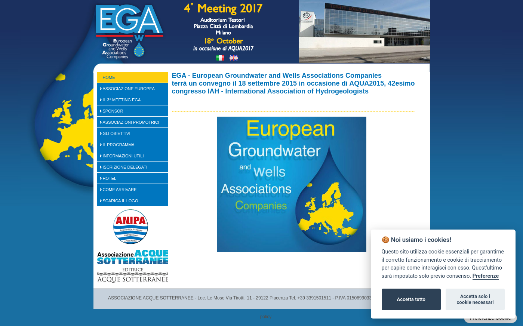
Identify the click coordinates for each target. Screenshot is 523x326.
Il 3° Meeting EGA (122, 100)
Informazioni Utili (123, 156)
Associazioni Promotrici (131, 122)
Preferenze (486, 276)
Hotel (110, 178)
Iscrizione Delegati (125, 167)
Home (109, 77)
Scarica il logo (120, 201)
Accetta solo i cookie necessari (474, 299)
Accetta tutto (411, 299)
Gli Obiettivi (116, 133)
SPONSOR (113, 111)
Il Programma (119, 144)
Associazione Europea (129, 88)
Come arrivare (120, 189)
